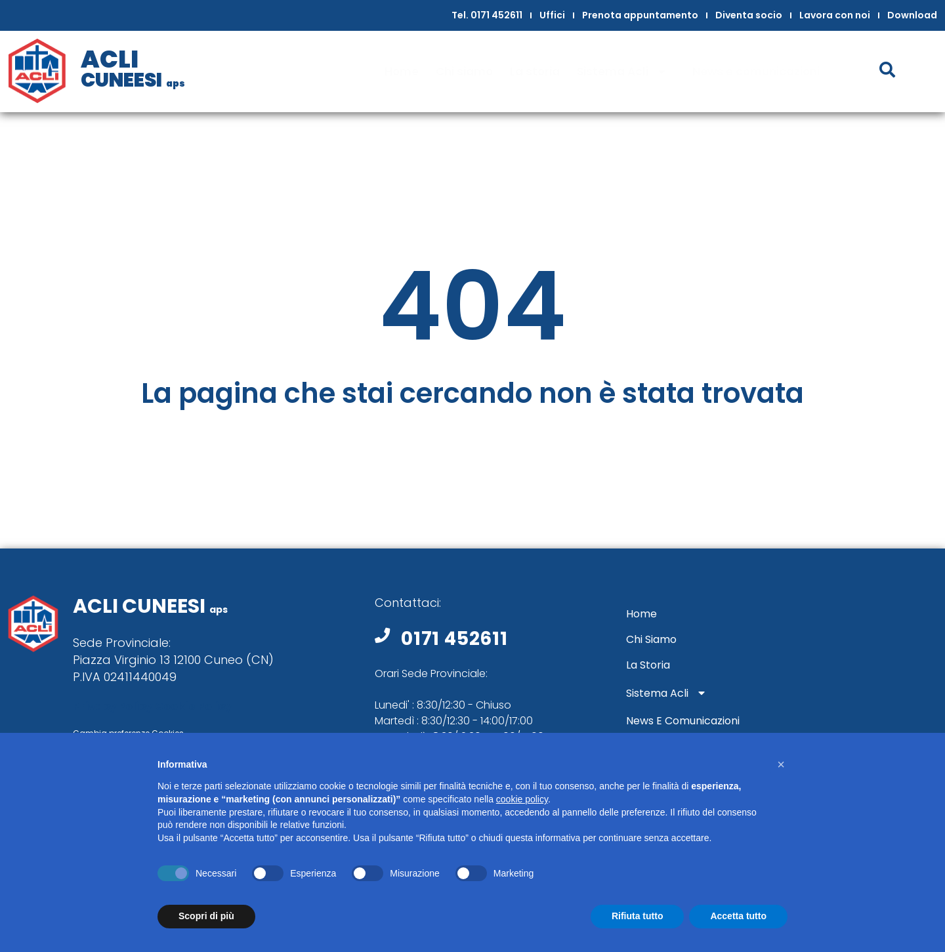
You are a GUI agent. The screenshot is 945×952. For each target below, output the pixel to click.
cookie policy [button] (522, 799)
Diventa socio (748, 15)
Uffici (552, 15)
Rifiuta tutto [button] (637, 916)
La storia (535, 71)
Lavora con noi (834, 15)
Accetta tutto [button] (738, 916)
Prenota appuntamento (640, 15)
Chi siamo (464, 71)
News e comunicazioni (756, 71)
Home (402, 71)
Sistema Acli (626, 71)
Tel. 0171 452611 (487, 15)
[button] (780, 764)
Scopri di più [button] (206, 916)
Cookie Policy (193, 706)
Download (912, 15)
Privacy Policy (112, 706)
